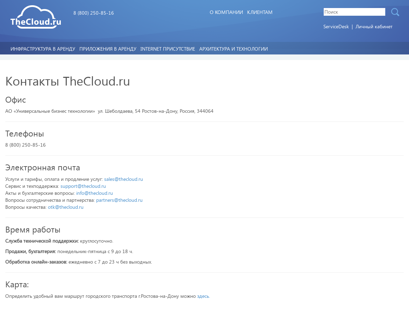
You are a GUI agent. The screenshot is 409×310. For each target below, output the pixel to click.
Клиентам (260, 12)
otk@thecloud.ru (66, 207)
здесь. (203, 296)
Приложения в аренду (107, 48)
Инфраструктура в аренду (42, 48)
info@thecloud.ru (94, 193)
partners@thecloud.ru (119, 200)
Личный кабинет (374, 26)
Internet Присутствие (168, 48)
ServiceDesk (336, 26)
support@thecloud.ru (83, 186)
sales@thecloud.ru (123, 179)
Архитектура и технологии (233, 48)
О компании (226, 12)
